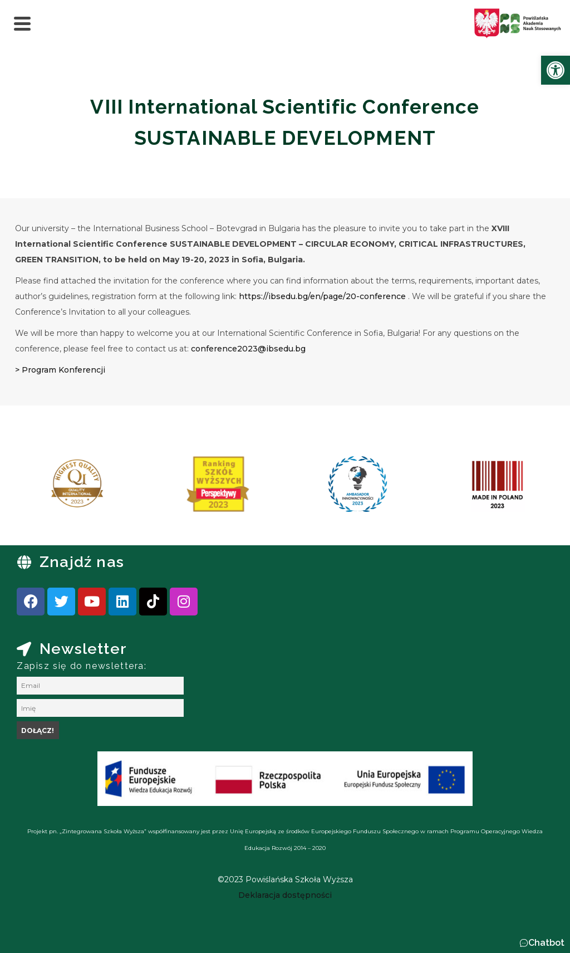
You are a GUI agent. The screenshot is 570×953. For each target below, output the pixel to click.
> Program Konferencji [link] (60, 370)
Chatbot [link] (546, 942)
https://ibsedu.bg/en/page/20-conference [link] (322, 296)
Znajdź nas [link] (82, 561)
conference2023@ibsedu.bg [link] (248, 349)
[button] (542, 943)
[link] (555, 70)
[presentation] (44, 488)
